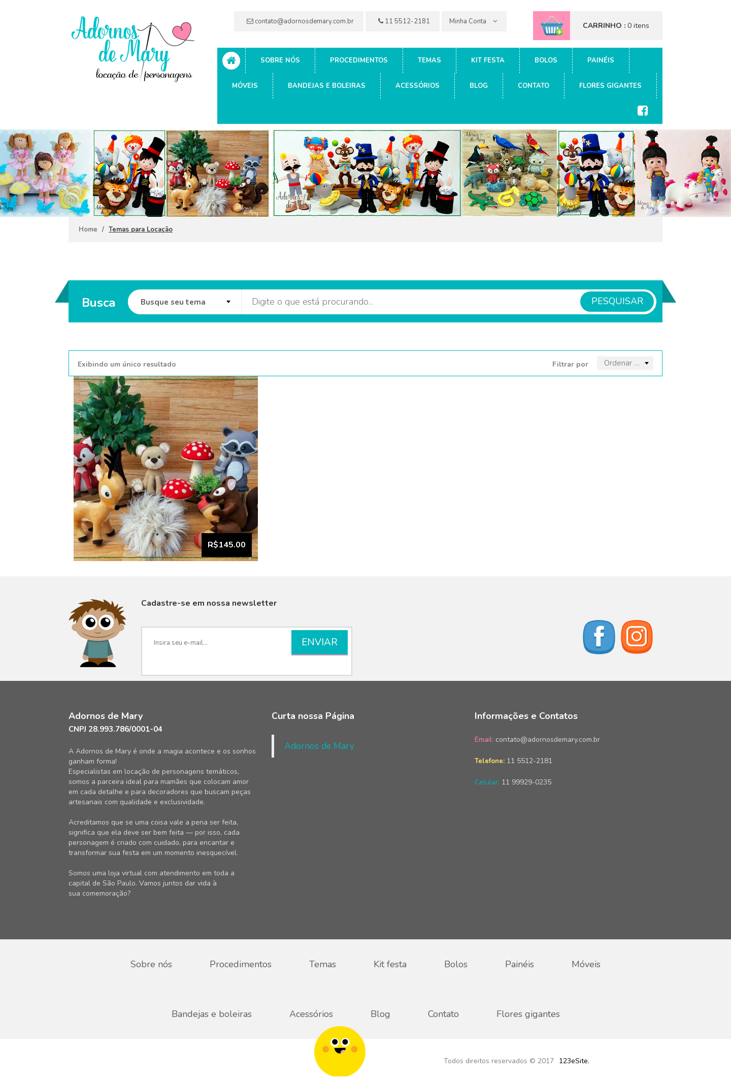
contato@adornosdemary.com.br (300, 21)
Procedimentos (359, 60)
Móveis (245, 85)
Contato (533, 85)
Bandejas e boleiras (327, 85)
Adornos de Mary (319, 746)
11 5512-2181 (404, 21)
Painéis (600, 60)
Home (88, 229)
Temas (429, 60)
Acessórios (417, 85)
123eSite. (574, 1061)
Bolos (546, 60)
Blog (479, 85)
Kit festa (488, 60)
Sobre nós (280, 60)
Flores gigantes (610, 85)
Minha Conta (473, 21)
